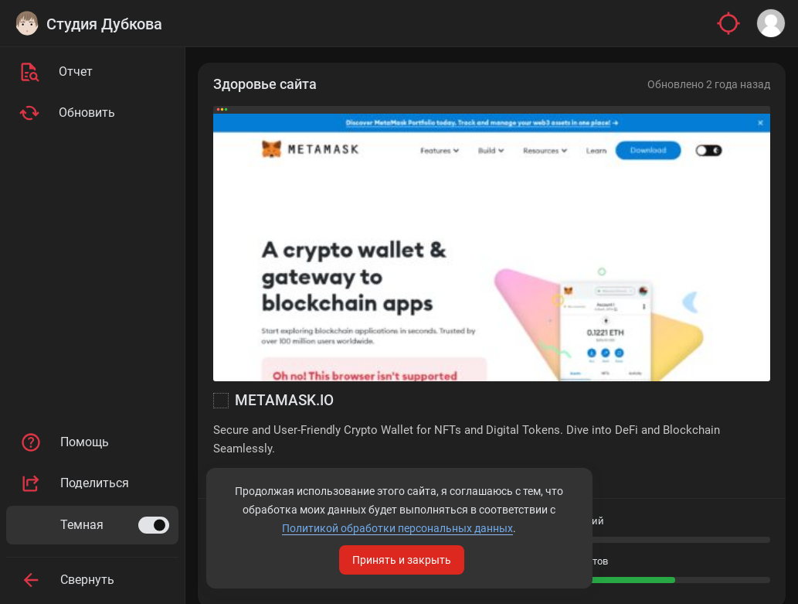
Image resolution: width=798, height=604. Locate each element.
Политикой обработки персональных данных (397, 528)
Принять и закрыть (401, 560)
